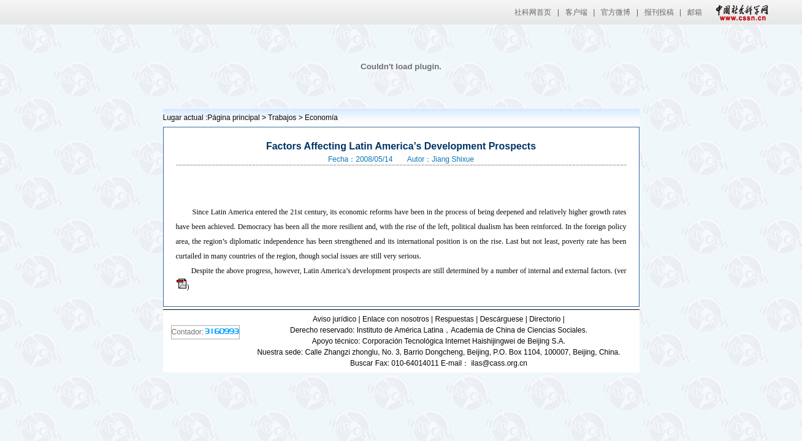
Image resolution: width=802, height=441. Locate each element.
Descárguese (502, 319)
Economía (321, 117)
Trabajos (282, 117)
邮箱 (694, 12)
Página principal (233, 117)
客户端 (576, 12)
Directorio (544, 319)
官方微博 (615, 12)
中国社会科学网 (739, 12)
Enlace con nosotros (395, 319)
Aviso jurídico (334, 319)
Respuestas (454, 319)
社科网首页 (532, 12)
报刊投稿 (659, 12)
